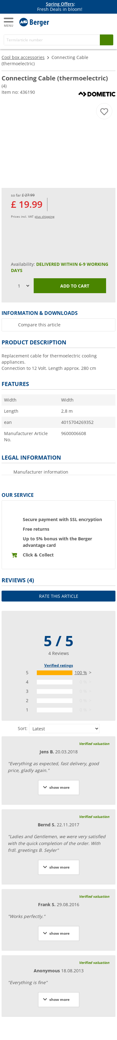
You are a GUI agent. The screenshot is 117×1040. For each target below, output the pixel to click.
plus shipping (44, 216)
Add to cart (70, 286)
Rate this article (58, 596)
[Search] (52, 40)
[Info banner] (59, 7)
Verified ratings (58, 665)
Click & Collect (38, 555)
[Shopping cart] (107, 21)
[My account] (95, 21)
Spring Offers (60, 4)
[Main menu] (9, 22)
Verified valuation (94, 743)
